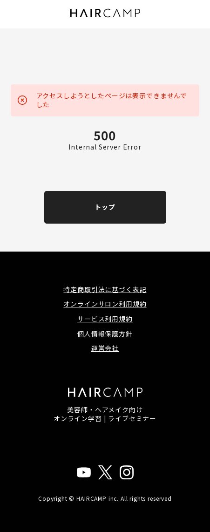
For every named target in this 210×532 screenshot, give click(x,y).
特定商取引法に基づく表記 (104, 289)
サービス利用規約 (105, 318)
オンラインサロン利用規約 (104, 303)
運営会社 (105, 348)
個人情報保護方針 (105, 333)
